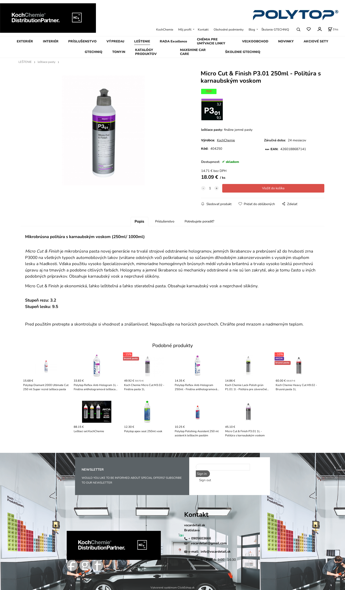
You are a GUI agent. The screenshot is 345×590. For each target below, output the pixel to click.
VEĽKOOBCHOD (255, 41)
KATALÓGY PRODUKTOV (146, 52)
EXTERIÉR (25, 41)
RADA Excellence (173, 41)
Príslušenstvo (164, 221)
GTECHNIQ (93, 52)
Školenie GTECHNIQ (275, 29)
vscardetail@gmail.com (209, 543)
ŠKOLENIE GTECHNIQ (242, 52)
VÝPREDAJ (115, 41)
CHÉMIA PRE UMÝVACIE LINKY (211, 41)
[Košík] (333, 29)
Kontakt (203, 29)
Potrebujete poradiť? (199, 221)
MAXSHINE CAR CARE (193, 52)
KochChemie (164, 29)
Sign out (205, 480)
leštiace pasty (46, 62)
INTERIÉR (51, 41)
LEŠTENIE (142, 41)
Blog (252, 29)
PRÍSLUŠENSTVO (82, 41)
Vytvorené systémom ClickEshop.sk (172, 587)
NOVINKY (286, 41)
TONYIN (118, 52)
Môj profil (184, 29)
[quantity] (210, 188)
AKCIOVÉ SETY (316, 41)
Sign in (202, 474)
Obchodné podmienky (229, 29)
